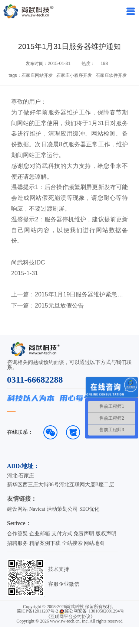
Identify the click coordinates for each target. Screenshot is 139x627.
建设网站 (17, 509)
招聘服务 (17, 543)
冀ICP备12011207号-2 (37, 611)
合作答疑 (17, 533)
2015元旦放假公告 (59, 306)
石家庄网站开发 (37, 75)
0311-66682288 (35, 379)
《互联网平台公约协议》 (70, 616)
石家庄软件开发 (111, 75)
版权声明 (106, 533)
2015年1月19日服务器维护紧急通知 (79, 295)
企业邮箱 (39, 533)
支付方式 (62, 533)
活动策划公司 (62, 509)
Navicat (37, 509)
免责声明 (83, 533)
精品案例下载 (44, 543)
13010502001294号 (106, 611)
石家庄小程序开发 (74, 75)
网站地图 (94, 543)
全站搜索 (72, 543)
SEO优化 (89, 509)
